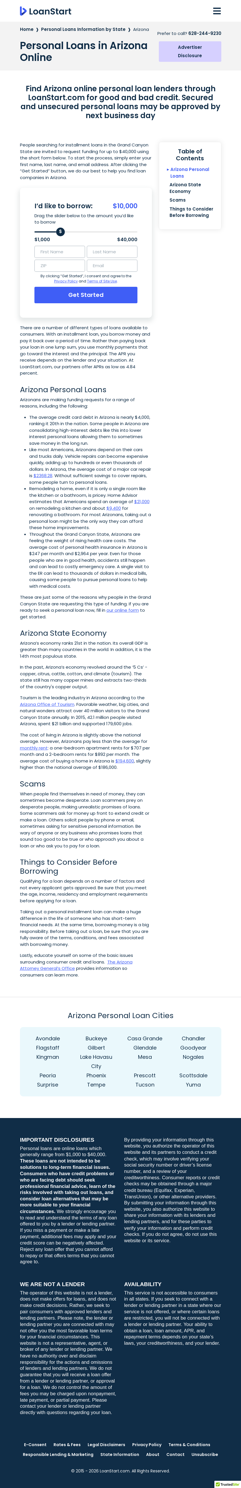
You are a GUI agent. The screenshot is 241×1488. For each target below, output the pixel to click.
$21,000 (142, 502)
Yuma (193, 1084)
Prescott (145, 1075)
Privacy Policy (66, 281)
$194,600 (124, 761)
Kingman (47, 1057)
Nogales (193, 1057)
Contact (175, 1454)
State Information (119, 1454)
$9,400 (113, 508)
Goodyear (193, 1047)
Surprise (47, 1084)
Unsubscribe (205, 1454)
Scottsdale (193, 1075)
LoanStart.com (115, 1471)
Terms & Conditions (189, 1445)
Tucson (144, 1084)
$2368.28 (43, 476)
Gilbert (96, 1047)
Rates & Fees (67, 1445)
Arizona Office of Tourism (47, 704)
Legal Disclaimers (106, 1445)
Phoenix (96, 1075)
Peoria (48, 1075)
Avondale (48, 1038)
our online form (122, 610)
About (152, 1454)
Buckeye (96, 1038)
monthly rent (34, 748)
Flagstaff (47, 1047)
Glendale (145, 1047)
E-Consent (35, 1445)
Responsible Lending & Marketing (58, 1454)
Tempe (96, 1084)
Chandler (193, 1038)
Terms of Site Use (102, 281)
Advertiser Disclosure (190, 51)
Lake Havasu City (96, 1061)
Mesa (145, 1057)
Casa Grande (144, 1038)
